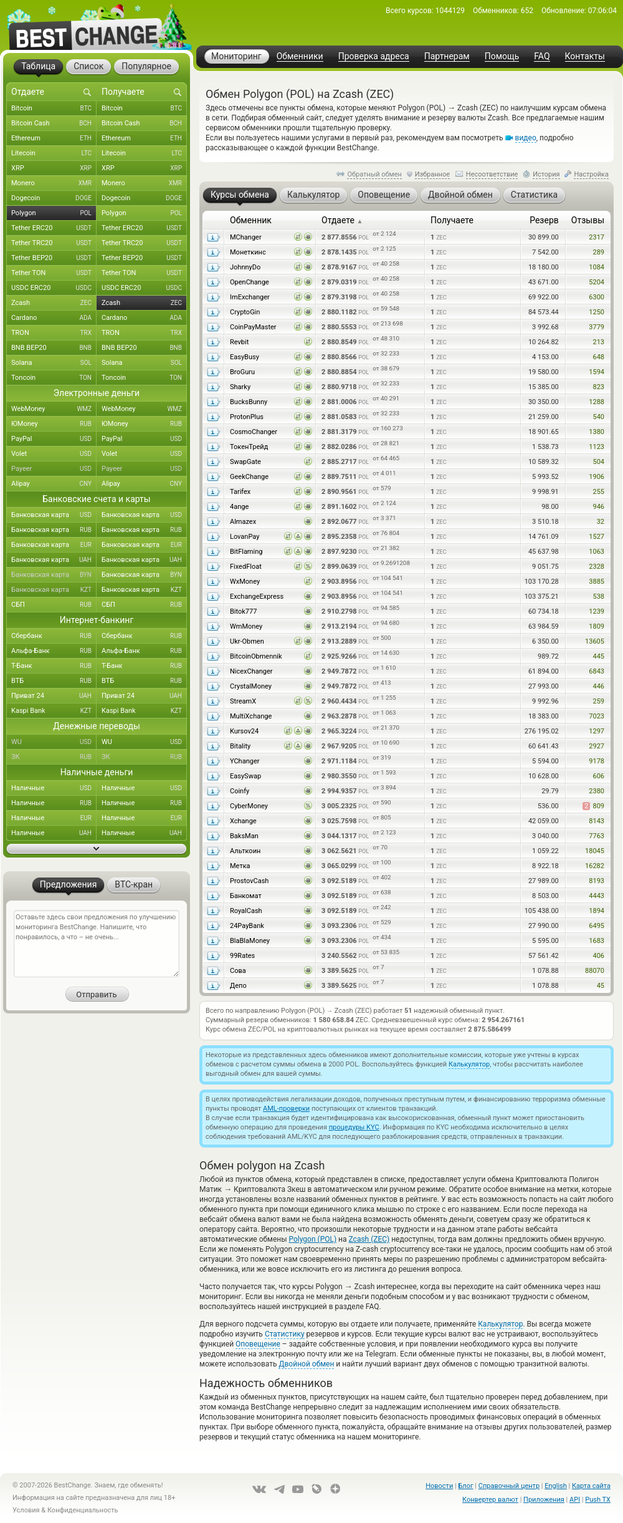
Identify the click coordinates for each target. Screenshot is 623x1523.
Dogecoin (54, 198)
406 (598, 956)
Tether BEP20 (54, 258)
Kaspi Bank (54, 710)
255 (598, 492)
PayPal (54, 439)
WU (54, 742)
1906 (596, 477)
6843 (596, 671)
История (546, 174)
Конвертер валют (490, 1500)
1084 (596, 267)
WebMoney (54, 409)
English (556, 1486)
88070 (594, 971)
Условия (26, 1510)
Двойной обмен (306, 1364)
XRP (54, 168)
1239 (596, 611)
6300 (596, 297)
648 (598, 357)
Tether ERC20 (54, 228)
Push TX (598, 1500)
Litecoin (54, 153)
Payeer (54, 469)
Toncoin (54, 377)
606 (598, 776)
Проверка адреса (373, 56)
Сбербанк (54, 636)
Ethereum (54, 138)
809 (593, 806)
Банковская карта (54, 515)
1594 (596, 372)
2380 (596, 791)
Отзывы (587, 220)
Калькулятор (469, 1064)
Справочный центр (509, 1486)
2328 (596, 567)
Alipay (54, 483)
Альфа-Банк (54, 651)
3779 (596, 327)
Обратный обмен (374, 174)
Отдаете (342, 220)
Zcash (54, 303)
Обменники (300, 56)
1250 (596, 312)
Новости (439, 1486)
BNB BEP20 (54, 348)
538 (598, 596)
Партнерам (447, 56)
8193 (596, 881)
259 (598, 701)
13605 (594, 641)
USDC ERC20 (54, 288)
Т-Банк (54, 666)
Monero (54, 183)
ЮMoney (54, 424)
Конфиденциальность (82, 1510)
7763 (596, 836)
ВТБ (54, 681)
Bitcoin (54, 108)
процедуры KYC (354, 1127)
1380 (596, 432)
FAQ (541, 56)
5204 (596, 282)
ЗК (54, 757)
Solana (54, 362)
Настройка (591, 174)
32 (600, 522)
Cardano (54, 318)
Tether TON (54, 273)
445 (598, 656)
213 (598, 342)
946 (598, 507)
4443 (596, 896)
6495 (596, 926)
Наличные (54, 788)
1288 (596, 402)
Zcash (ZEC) (369, 1239)
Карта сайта (591, 1486)
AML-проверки (286, 1109)
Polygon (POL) (313, 1239)
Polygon (54, 213)
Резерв (544, 220)
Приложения (543, 1500)
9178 (596, 761)
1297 (596, 731)
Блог (465, 1486)
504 (598, 462)
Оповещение (257, 1344)
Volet (54, 454)
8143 (596, 821)
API (574, 1500)
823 (598, 387)
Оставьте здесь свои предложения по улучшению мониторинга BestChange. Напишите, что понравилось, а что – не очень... (96, 943)
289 (598, 252)
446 (598, 686)
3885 (596, 582)
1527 (596, 537)
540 (598, 417)
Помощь (502, 56)
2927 (596, 746)
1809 (596, 626)
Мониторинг (236, 56)
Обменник (251, 220)
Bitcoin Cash (54, 123)
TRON (54, 333)
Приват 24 (54, 696)
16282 (594, 866)
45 (600, 986)
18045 (594, 851)
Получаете (451, 220)
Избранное (432, 174)
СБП (54, 604)
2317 (596, 237)
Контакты (585, 56)
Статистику (285, 1334)
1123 (596, 447)
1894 (596, 911)
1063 (596, 552)
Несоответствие (492, 174)
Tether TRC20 (54, 243)
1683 (596, 941)
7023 (596, 716)
